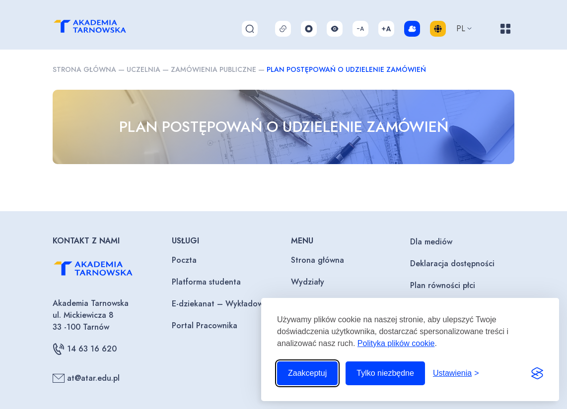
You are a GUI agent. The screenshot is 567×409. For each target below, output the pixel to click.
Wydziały (307, 282)
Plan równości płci (442, 285)
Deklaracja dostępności (452, 263)
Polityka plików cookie (396, 343)
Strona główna (84, 69)
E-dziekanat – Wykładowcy (221, 303)
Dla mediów (431, 241)
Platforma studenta (206, 282)
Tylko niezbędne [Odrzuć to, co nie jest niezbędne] (385, 373)
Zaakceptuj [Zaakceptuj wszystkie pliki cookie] (307, 373)
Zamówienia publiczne (213, 69)
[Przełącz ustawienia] (456, 373)
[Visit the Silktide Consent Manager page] (537, 373)
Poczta (184, 260)
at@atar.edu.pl (86, 378)
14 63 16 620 (85, 349)
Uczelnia (143, 69)
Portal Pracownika (204, 325)
